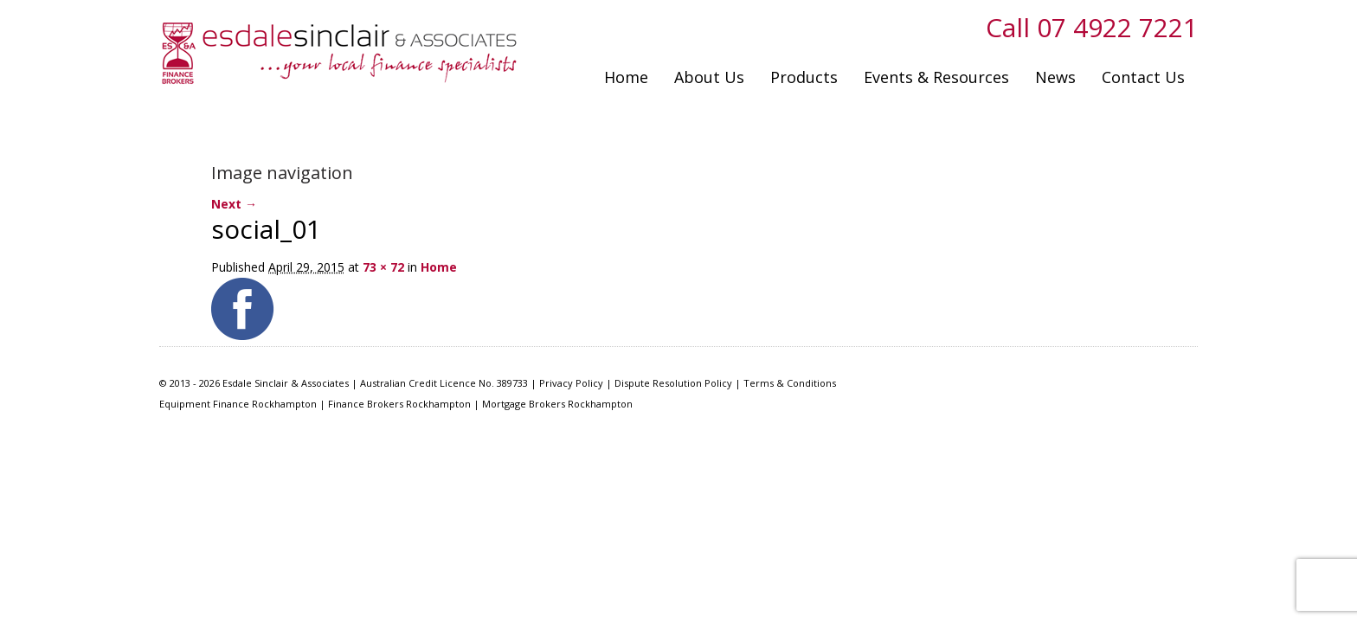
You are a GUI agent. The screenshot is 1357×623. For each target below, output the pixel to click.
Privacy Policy (571, 382)
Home (626, 77)
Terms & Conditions (789, 382)
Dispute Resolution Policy (673, 382)
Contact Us (1143, 77)
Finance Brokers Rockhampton (399, 403)
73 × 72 (383, 267)
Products (804, 77)
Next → (234, 204)
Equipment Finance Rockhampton (238, 403)
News (1055, 77)
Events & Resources (936, 77)
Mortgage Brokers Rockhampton (557, 403)
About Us (709, 77)
